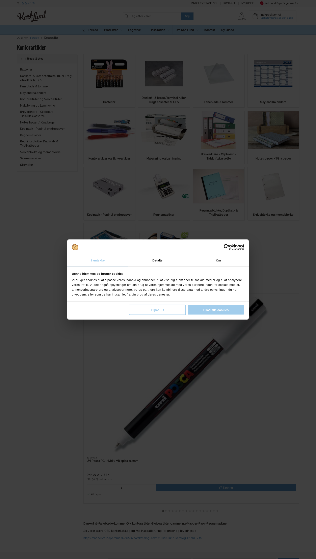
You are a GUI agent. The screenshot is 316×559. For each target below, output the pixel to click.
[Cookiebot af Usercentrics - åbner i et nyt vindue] (226, 247)
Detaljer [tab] (158, 260)
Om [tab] (218, 260)
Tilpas (157, 309)
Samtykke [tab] (97, 260)
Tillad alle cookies (216, 309)
